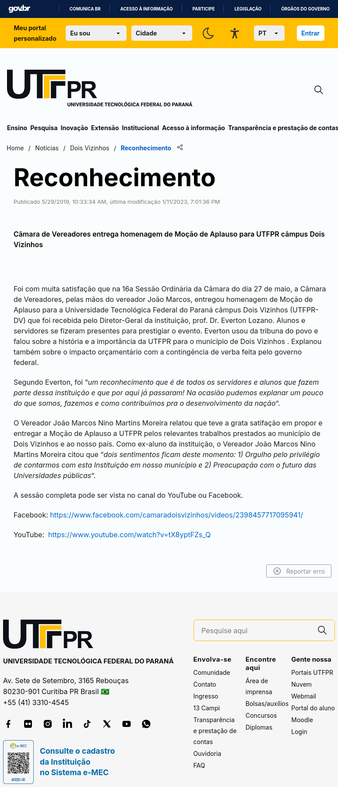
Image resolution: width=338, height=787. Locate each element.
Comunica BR (85, 9)
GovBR (19, 9)
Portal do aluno (313, 697)
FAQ (199, 755)
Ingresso (206, 685)
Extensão (105, 127)
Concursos (261, 705)
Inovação (74, 127)
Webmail (303, 685)
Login (299, 721)
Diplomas (259, 717)
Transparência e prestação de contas (215, 720)
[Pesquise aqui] (255, 620)
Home (15, 148)
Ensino (17, 127)
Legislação (247, 9)
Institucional (140, 127)
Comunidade (212, 662)
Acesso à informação (146, 9)
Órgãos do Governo (305, 9)
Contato (205, 673)
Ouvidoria (208, 743)
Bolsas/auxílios (267, 693)
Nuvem (301, 673)
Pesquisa (43, 127)
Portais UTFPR (312, 662)
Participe (204, 9)
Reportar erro (298, 561)
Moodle (302, 709)
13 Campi (207, 697)
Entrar (310, 33)
